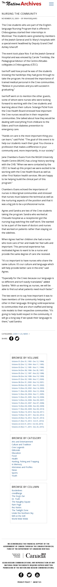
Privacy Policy (25, 582)
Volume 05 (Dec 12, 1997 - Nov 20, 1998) (28, 373)
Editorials (16, 450)
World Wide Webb (20, 518)
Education (16, 453)
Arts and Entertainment (22, 441)
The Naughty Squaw (21, 501)
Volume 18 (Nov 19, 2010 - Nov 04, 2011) (28, 412)
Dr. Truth (16, 499)
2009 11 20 (17, 334)
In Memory (17, 464)
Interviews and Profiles (22, 467)
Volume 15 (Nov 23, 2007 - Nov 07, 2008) (28, 403)
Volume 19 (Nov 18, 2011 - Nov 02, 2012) (28, 415)
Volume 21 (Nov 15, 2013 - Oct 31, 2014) (28, 421)
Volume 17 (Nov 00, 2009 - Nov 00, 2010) (28, 409)
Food (14, 455)
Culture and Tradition (21, 444)
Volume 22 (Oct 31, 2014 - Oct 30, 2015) (27, 424)
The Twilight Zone (20, 510)
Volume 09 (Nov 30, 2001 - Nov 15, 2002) (28, 385)
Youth (14, 475)
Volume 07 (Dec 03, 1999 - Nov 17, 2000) (28, 379)
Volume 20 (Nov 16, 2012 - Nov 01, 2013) (28, 418)
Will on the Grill (18, 516)
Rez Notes (16, 507)
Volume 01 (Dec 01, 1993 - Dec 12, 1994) (28, 361)
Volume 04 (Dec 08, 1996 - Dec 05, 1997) (28, 370)
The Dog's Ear (18, 496)
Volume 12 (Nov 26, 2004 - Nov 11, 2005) (28, 394)
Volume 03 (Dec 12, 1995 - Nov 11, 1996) (28, 367)
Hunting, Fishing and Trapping (25, 461)
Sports (15, 472)
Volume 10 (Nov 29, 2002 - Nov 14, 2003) (28, 388)
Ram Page (16, 504)
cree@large (17, 493)
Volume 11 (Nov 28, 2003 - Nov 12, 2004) (28, 391)
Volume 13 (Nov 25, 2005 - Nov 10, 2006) (28, 397)
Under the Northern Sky (22, 513)
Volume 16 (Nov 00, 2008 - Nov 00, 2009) (28, 406)
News (25, 334)
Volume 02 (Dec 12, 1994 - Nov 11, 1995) (28, 364)
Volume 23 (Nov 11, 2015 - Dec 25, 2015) (28, 427)
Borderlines (17, 490)
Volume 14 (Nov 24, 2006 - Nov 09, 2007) (28, 400)
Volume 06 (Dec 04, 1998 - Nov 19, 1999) (28, 376)
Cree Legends (18, 447)
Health (15, 458)
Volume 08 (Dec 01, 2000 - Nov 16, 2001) (28, 382)
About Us (37, 582)
